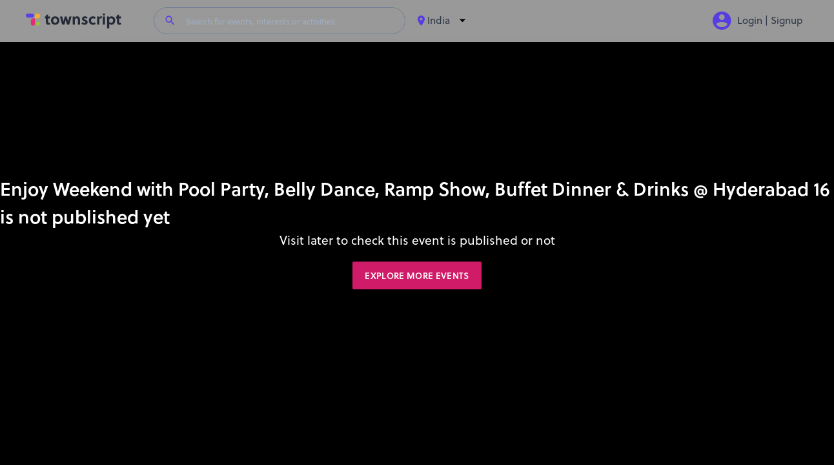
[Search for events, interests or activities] (290, 21)
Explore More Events (417, 276)
